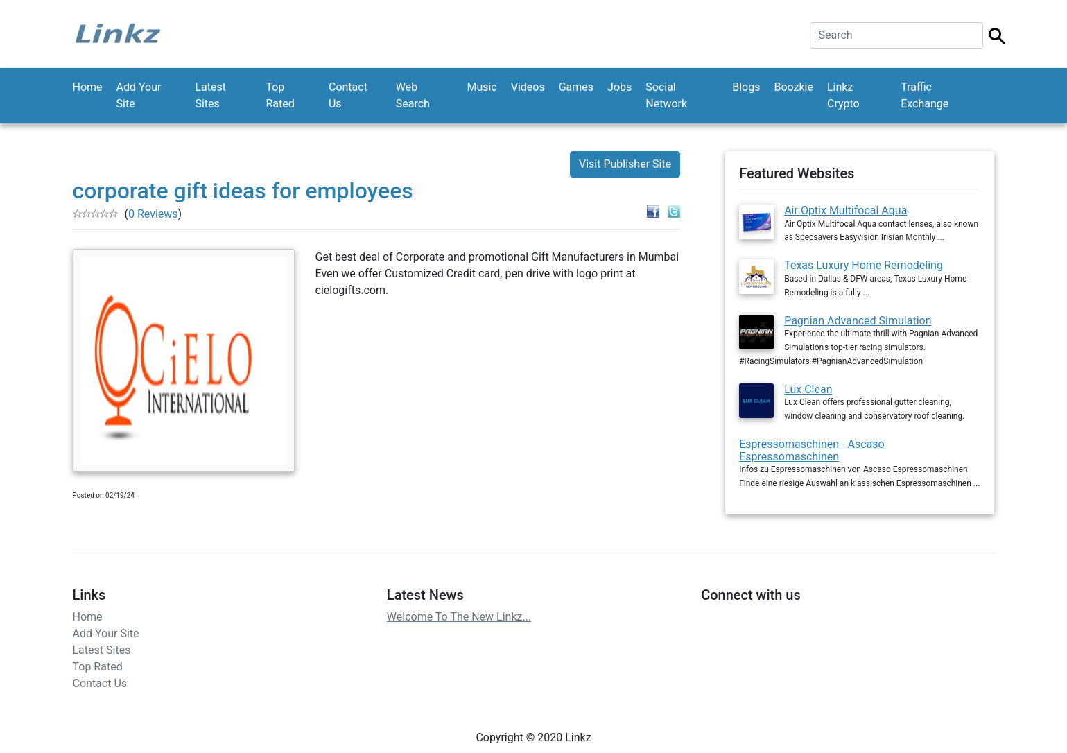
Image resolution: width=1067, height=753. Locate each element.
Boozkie (793, 87)
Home (88, 87)
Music (481, 87)
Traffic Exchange (924, 95)
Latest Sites (210, 95)
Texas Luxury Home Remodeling (863, 265)
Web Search (413, 95)
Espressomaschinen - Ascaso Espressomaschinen (811, 450)
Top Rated (280, 95)
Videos (528, 87)
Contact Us (348, 95)
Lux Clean (808, 389)
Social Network (666, 95)
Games (576, 87)
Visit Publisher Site (625, 164)
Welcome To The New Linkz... (459, 616)
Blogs (746, 87)
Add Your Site (139, 95)
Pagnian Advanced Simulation (857, 320)
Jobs (619, 87)
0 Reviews (153, 213)
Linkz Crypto (843, 95)
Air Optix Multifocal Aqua (845, 210)
